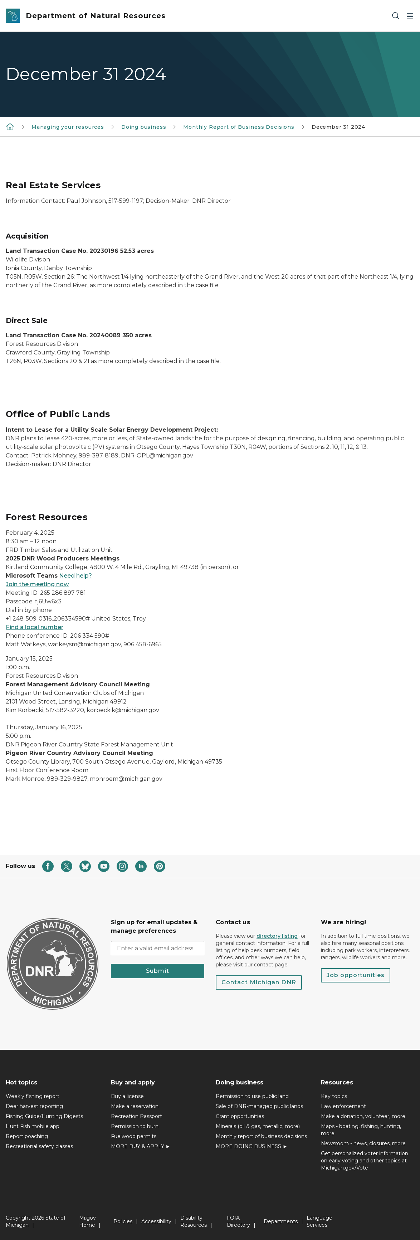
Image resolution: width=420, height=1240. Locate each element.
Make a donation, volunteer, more (363, 1116)
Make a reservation (134, 1106)
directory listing (277, 936)
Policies (122, 1221)
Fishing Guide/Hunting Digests (44, 1116)
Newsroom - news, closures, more (363, 1143)
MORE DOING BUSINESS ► (252, 1146)
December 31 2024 (338, 127)
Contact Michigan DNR (258, 982)
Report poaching (27, 1136)
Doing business (143, 127)
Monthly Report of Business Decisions (238, 127)
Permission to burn (134, 1126)
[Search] (395, 15)
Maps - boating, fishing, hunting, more (361, 1130)
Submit (157, 970)
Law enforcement (343, 1106)
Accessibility (156, 1221)
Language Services (319, 1221)
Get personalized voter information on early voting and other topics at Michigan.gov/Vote (364, 1160)
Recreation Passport (136, 1116)
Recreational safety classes (39, 1146)
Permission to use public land (252, 1096)
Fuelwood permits (133, 1136)
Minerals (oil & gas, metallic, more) (258, 1126)
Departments (281, 1221)
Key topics (334, 1096)
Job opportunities (356, 975)
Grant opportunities (240, 1116)
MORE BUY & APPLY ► (141, 1146)
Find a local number (34, 627)
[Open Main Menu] (410, 15)
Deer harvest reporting (34, 1106)
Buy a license (127, 1096)
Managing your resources (67, 127)
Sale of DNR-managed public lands (259, 1106)
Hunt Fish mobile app (32, 1126)
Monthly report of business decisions (261, 1136)
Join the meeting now (37, 584)
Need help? (75, 575)
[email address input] (158, 948)
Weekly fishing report (32, 1096)
